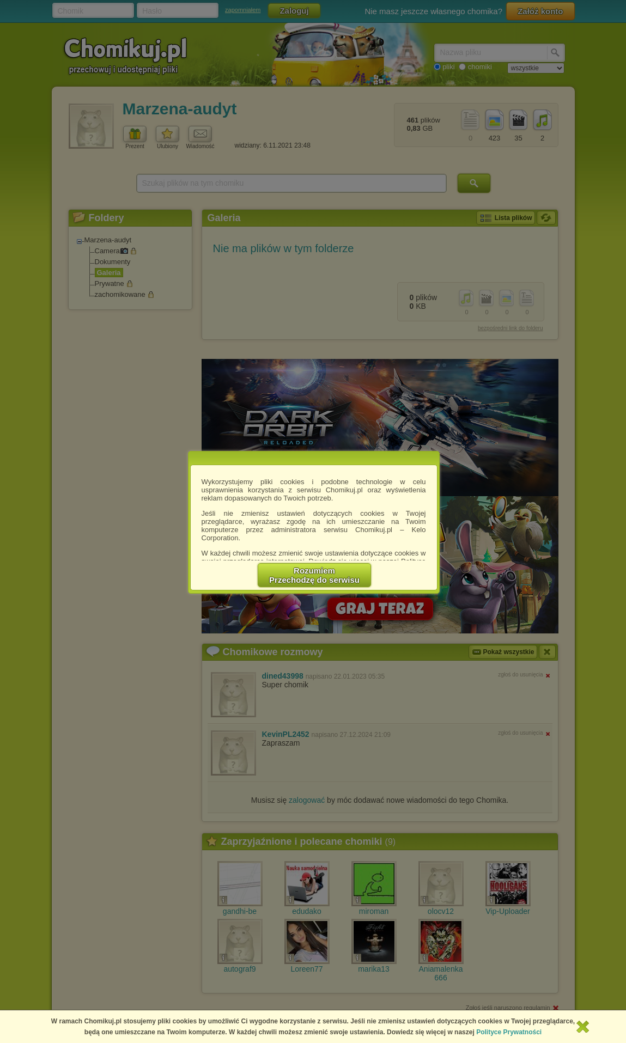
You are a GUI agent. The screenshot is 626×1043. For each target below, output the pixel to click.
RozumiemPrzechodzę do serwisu (314, 575)
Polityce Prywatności (509, 1032)
